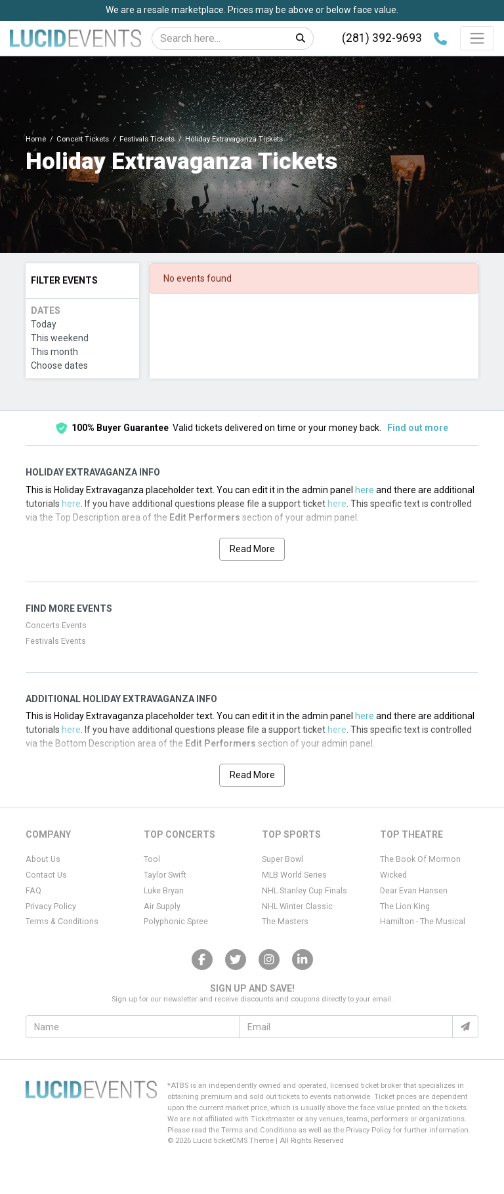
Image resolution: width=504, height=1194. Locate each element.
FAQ (33, 890)
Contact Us (46, 875)
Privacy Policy (51, 906)
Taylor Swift (165, 875)
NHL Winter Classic (297, 906)
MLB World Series (294, 875)
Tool (152, 859)
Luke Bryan (164, 890)
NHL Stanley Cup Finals (304, 890)
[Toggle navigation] (477, 38)
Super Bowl (282, 859)
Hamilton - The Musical (422, 921)
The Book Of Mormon (420, 859)
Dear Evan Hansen (414, 890)
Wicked (393, 875)
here (364, 490)
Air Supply (162, 906)
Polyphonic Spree (176, 921)
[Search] (220, 38)
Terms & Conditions (62, 921)
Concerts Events (56, 625)
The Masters (285, 921)
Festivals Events (56, 641)
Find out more (417, 427)
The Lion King (405, 906)
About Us (43, 859)
